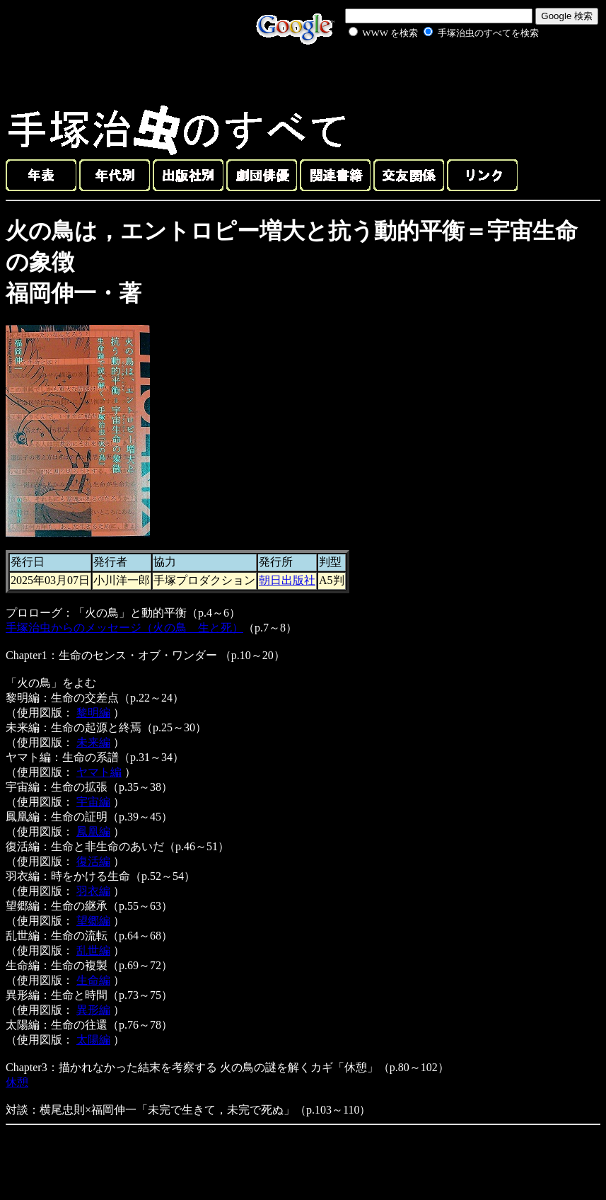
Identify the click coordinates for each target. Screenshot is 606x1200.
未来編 (93, 742)
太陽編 (93, 1040)
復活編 (93, 861)
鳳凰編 (93, 831)
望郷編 (93, 921)
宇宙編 (93, 802)
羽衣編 (93, 891)
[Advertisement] (428, 73)
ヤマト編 (99, 772)
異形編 (93, 1010)
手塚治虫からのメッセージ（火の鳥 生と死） (124, 628)
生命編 (93, 980)
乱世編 (93, 950)
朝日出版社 (287, 580)
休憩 (17, 1082)
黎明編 (93, 713)
